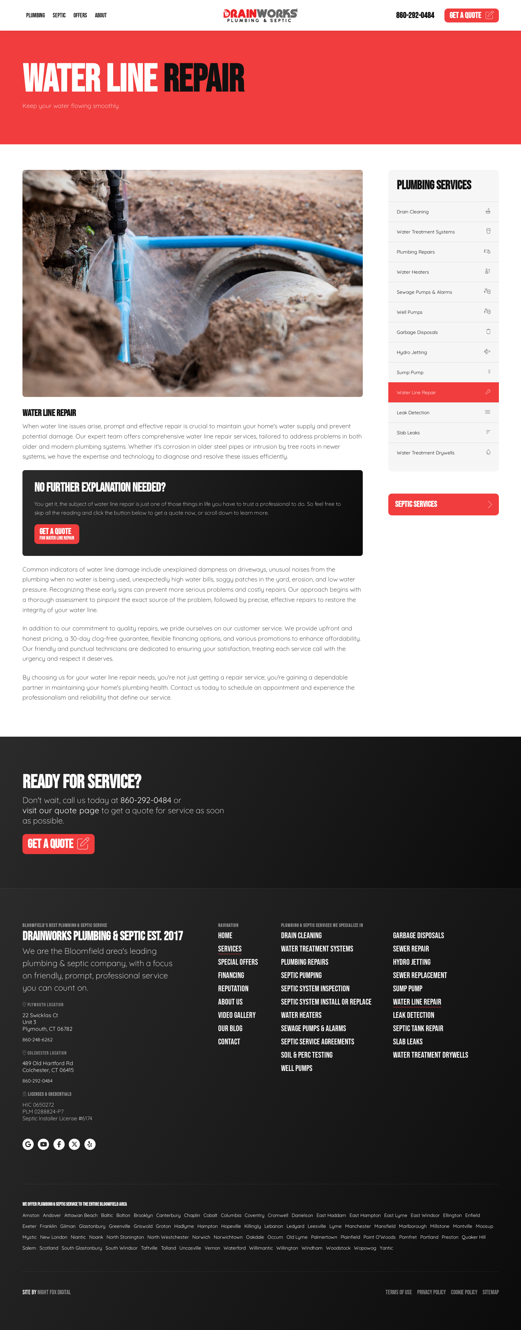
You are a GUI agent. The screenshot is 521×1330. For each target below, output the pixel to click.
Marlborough (413, 1226)
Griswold (143, 1226)
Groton (163, 1226)
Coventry (254, 1215)
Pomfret (408, 1237)
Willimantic (261, 1248)
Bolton (123, 1215)
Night (43, 1292)
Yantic (386, 1248)
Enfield (472, 1215)
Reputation (233, 989)
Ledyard (295, 1226)
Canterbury (168, 1215)
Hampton (207, 1226)
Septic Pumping (301, 975)
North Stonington (125, 1237)
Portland (429, 1237)
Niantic (78, 1237)
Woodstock (338, 1248)
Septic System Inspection (315, 989)
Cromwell (278, 1215)
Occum (275, 1237)
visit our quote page (60, 810)
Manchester (358, 1226)
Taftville (149, 1248)
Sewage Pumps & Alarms (443, 292)
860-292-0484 (415, 15)
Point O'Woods (379, 1237)
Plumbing (35, 15)
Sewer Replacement (420, 975)
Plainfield (350, 1237)
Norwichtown (228, 1237)
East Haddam (331, 1215)
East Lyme (395, 1215)
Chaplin (192, 1215)
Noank (96, 1237)
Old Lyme (297, 1237)
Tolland (168, 1248)
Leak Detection (443, 413)
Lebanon (273, 1226)
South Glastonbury (82, 1248)
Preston (450, 1237)
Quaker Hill (474, 1237)
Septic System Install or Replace (326, 1002)
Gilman (68, 1226)
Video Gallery (237, 1015)
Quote (472, 15)
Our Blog (230, 1028)
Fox (53, 1292)
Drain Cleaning (443, 212)
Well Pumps (443, 312)
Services (230, 949)
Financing (231, 975)
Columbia (231, 1215)
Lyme (335, 1226)
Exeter (29, 1226)
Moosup (484, 1226)
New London (53, 1237)
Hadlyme (184, 1226)
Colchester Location (44, 1053)
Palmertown (324, 1237)
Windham (312, 1248)
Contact (229, 1042)
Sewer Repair (411, 949)
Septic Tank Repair (418, 1028)
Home (225, 936)
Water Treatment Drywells (443, 453)
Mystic (29, 1237)
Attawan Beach (81, 1215)
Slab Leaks (443, 433)
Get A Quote (56, 534)
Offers (80, 15)
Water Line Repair (443, 392)
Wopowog (365, 1248)
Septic (59, 15)
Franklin (48, 1226)
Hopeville (231, 1226)
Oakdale (255, 1237)
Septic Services (443, 504)
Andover (52, 1215)
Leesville (317, 1226)
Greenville (119, 1226)
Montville (462, 1226)
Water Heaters (443, 272)
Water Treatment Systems (443, 232)
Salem (29, 1248)
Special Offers (238, 962)
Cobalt (210, 1215)
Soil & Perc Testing (306, 1055)
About (101, 15)
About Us (230, 1002)
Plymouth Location (43, 1005)
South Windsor (121, 1248)
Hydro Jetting (443, 352)
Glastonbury (92, 1226)
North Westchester (168, 1237)
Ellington (452, 1215)
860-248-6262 (37, 1039)
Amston (30, 1215)
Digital (64, 1292)
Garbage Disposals (443, 332)
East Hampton (365, 1215)
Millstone (440, 1226)
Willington (287, 1248)
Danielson (302, 1215)
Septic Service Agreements (317, 1042)
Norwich (201, 1237)
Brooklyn (143, 1215)
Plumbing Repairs (443, 252)
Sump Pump (443, 372)
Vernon (212, 1248)
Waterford (235, 1248)
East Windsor (425, 1215)
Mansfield (384, 1226)
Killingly (252, 1226)
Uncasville (190, 1248)
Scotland (48, 1248)
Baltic (107, 1215)
